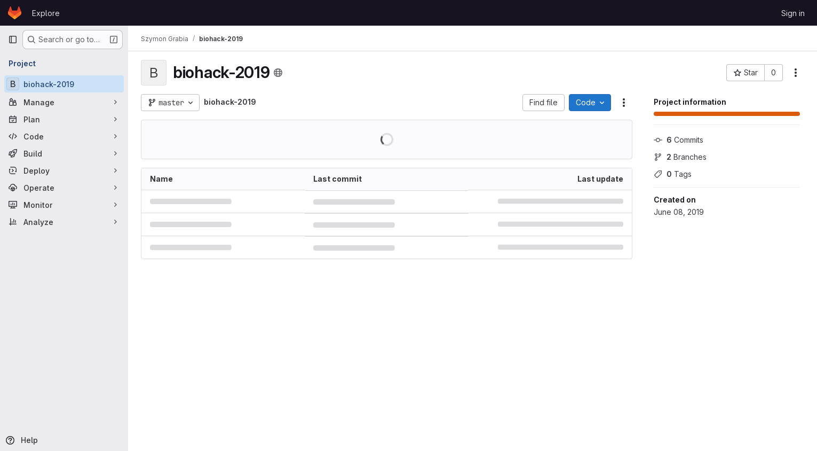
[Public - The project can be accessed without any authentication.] (278, 72)
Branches (680, 156)
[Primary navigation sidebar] (12, 39)
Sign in (793, 13)
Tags (673, 173)
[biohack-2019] (64, 83)
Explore (46, 13)
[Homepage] (14, 12)
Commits (678, 139)
